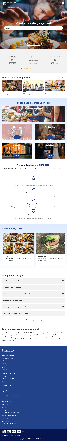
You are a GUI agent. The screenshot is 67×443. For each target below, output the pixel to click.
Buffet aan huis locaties (9, 392)
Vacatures (5, 380)
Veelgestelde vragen (8, 358)
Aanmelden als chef (8, 378)
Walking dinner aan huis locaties (12, 396)
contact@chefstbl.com (9, 415)
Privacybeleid (6, 366)
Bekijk (33, 118)
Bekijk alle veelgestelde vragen (33, 320)
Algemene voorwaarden (9, 360)
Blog (3, 382)
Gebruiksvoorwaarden (9, 364)
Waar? (33, 28)
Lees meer (12, 340)
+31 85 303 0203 (7, 418)
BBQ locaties (6, 397)
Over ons (4, 376)
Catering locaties (7, 390)
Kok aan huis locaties (8, 394)
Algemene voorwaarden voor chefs (13, 362)
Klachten (4, 368)
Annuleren (5, 369)
